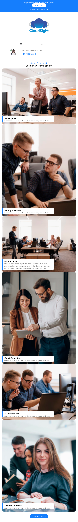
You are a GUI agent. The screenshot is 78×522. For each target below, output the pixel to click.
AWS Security (10, 261)
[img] (21, 44)
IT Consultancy (11, 413)
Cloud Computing (12, 358)
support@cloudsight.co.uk (39, 9)
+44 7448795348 (29, 54)
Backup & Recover (13, 210)
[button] (39, 5)
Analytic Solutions (13, 505)
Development (10, 118)
